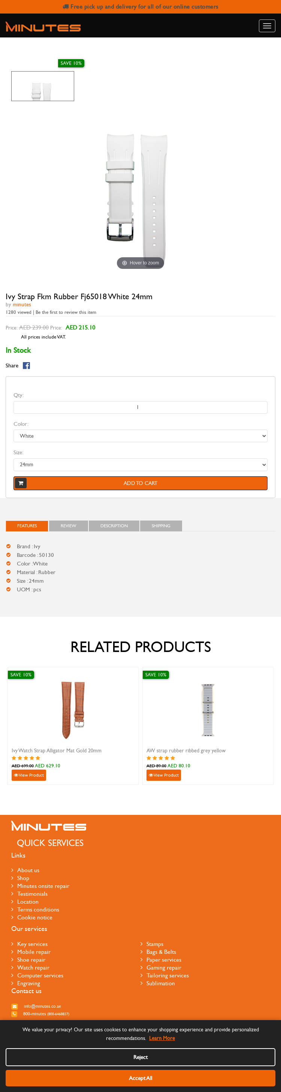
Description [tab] (114, 525)
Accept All (140, 1078)
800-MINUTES (40, 1013)
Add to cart (86, 483)
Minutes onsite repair (40, 885)
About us (25, 870)
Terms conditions (35, 909)
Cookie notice (31, 917)
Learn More (162, 1038)
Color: (20, 424)
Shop (20, 878)
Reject (140, 1057)
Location (25, 901)
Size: (18, 452)
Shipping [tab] (161, 525)
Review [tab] (68, 525)
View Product (29, 775)
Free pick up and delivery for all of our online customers (140, 6)
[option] (42, 86)
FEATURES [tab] (27, 525)
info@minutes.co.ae (36, 1006)
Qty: (18, 395)
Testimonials (29, 893)
